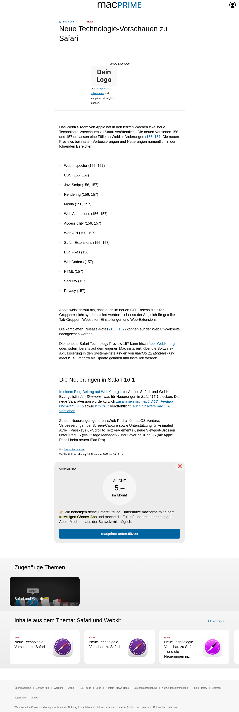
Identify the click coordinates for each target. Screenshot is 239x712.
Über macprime (22, 688)
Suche (34, 697)
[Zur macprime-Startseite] (119, 5)
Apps (71, 688)
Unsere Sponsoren (119, 63)
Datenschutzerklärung (145, 688)
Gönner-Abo (42, 688)
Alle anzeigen (216, 621)
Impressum (20, 697)
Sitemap (216, 688)
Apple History (200, 688)
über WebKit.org (162, 344)
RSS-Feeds (85, 688)
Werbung (58, 688)
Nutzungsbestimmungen (175, 688)
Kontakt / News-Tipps (117, 688)
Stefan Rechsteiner (74, 449)
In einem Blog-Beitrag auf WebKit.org (89, 392)
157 (158, 137)
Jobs (98, 688)
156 (149, 137)
